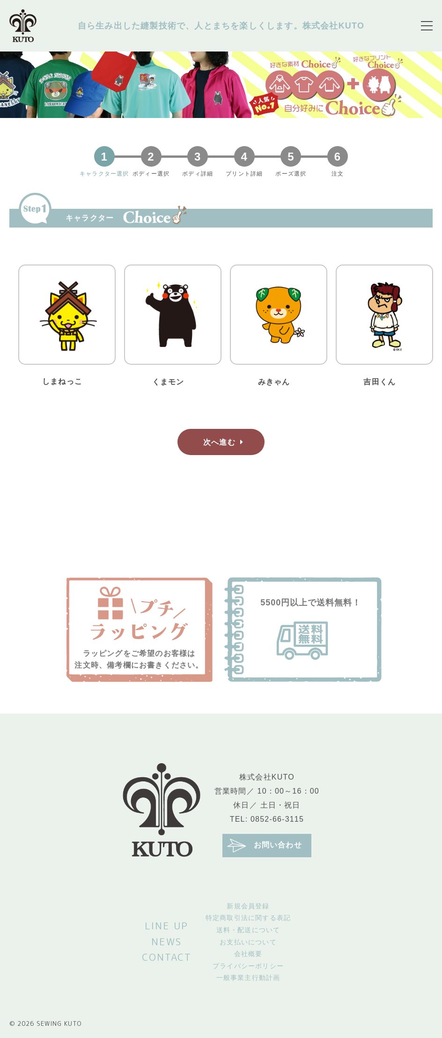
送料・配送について (248, 930)
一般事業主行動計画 (248, 977)
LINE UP (166, 926)
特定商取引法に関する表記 (248, 917)
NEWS (166, 942)
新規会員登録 (248, 906)
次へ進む (225, 442)
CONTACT (167, 957)
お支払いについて (248, 942)
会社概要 (248, 953)
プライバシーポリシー (248, 966)
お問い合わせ (264, 846)
